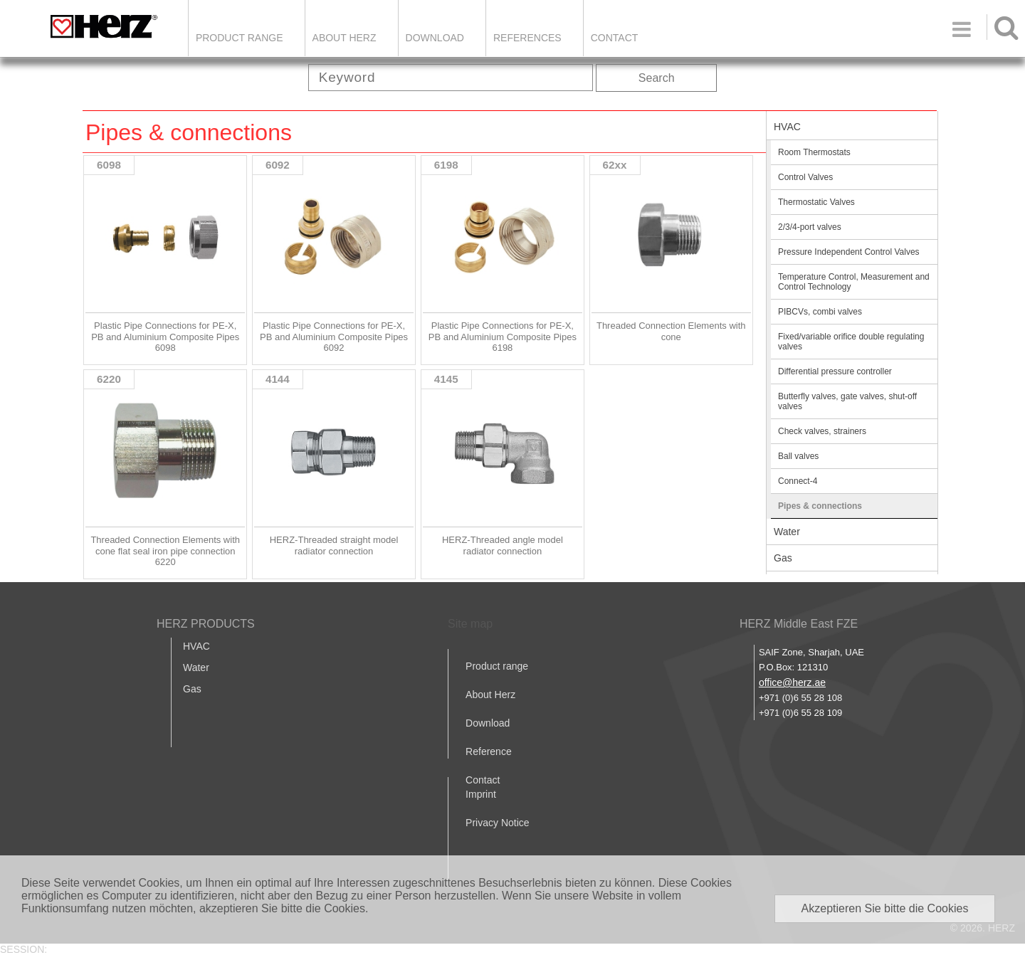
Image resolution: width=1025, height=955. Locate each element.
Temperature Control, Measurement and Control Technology (854, 282)
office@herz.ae (792, 682)
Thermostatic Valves (816, 202)
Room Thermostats (814, 152)
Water (787, 531)
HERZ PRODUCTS (206, 624)
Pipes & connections (820, 506)
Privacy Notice (497, 822)
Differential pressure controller (835, 371)
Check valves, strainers (822, 431)
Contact (614, 37)
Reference (489, 751)
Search (656, 78)
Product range (497, 666)
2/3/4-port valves (809, 227)
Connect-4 (797, 481)
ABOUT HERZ (344, 37)
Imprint (481, 794)
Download (488, 723)
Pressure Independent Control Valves (849, 252)
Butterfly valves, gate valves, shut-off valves (847, 401)
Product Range (239, 37)
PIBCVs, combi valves (820, 312)
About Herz (490, 694)
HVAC (787, 126)
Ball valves (798, 456)
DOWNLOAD (435, 37)
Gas (783, 558)
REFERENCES (527, 37)
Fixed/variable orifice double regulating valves (851, 342)
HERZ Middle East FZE (799, 624)
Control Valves (805, 177)
